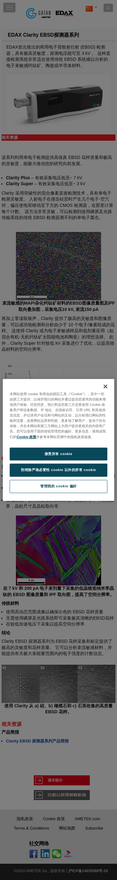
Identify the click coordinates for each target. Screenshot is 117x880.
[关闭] (105, 386)
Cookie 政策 (26, 437)
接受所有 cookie (58, 454)
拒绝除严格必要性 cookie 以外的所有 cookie (58, 470)
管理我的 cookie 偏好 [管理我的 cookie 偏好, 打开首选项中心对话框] (58, 486)
